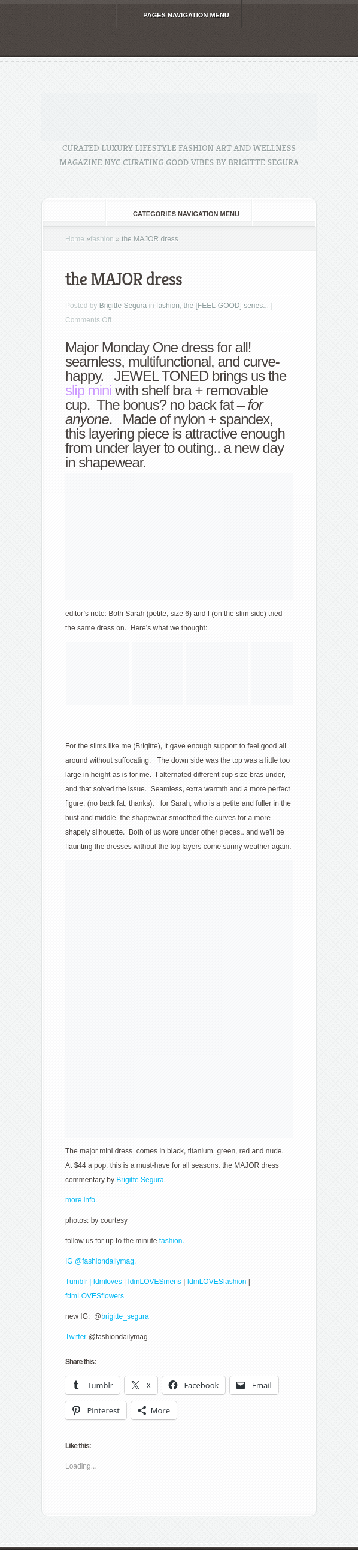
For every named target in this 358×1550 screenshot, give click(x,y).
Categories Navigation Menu (178, 213)
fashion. (171, 1241)
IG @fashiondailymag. (100, 1261)
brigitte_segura (126, 1316)
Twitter (77, 1337)
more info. (81, 1200)
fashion (102, 239)
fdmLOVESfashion (217, 1281)
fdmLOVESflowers (94, 1296)
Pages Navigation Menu (178, 15)
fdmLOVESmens (154, 1281)
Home (74, 239)
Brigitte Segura (123, 305)
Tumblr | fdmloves (93, 1281)
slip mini (88, 390)
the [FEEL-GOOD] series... (226, 305)
